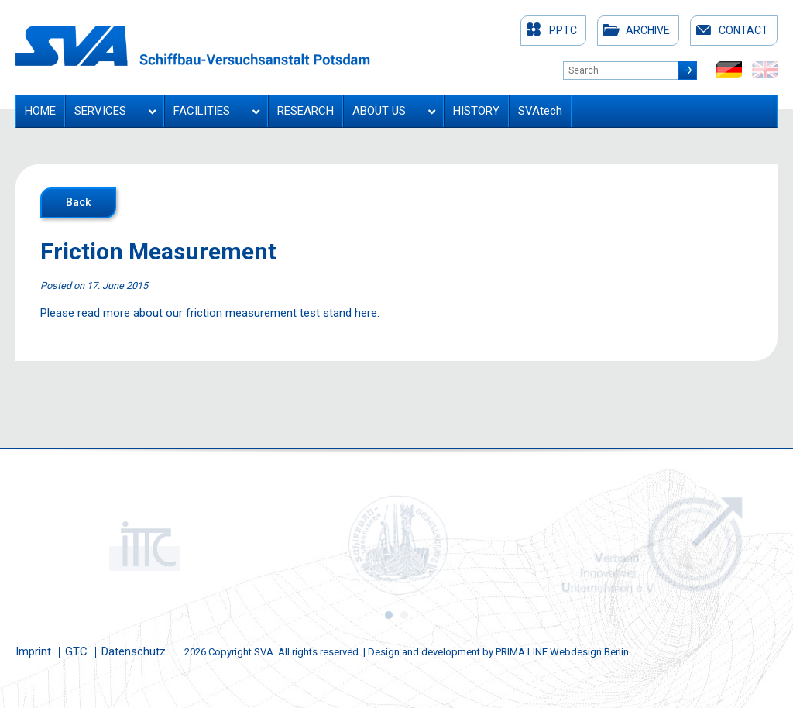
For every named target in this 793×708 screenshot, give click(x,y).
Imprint (33, 651)
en (765, 69)
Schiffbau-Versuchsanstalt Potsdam (192, 46)
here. (367, 313)
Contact (743, 30)
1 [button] (389, 615)
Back (78, 202)
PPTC (563, 30)
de (729, 69)
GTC (76, 651)
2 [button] (404, 615)
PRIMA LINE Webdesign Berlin (562, 652)
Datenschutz (133, 651)
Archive (648, 30)
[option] (142, 545)
